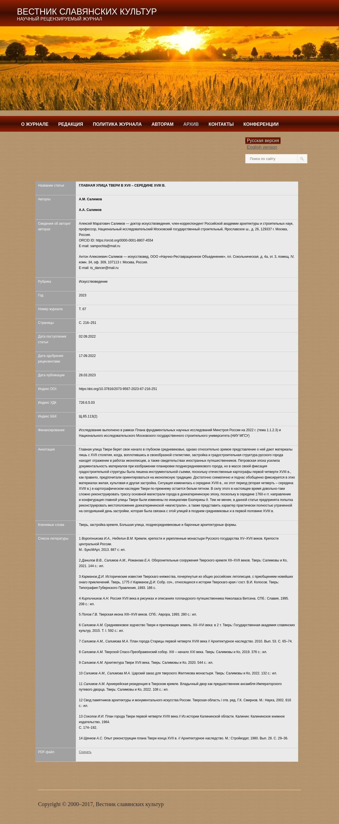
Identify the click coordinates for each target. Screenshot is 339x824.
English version (262, 147)
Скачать (85, 752)
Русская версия (263, 140)
